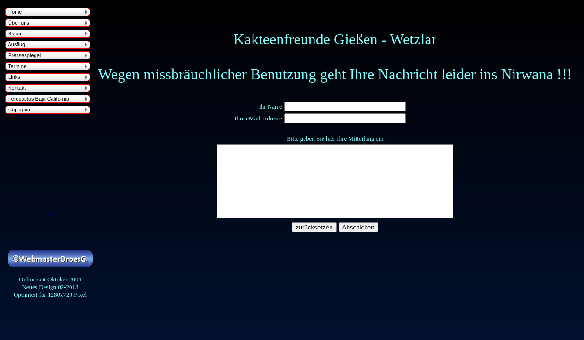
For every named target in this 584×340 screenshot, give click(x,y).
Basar (13, 33)
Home (13, 12)
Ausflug (15, 44)
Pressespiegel (23, 55)
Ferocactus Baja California (37, 99)
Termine (15, 66)
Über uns (17, 23)
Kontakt (15, 88)
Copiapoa (17, 109)
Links (12, 77)
